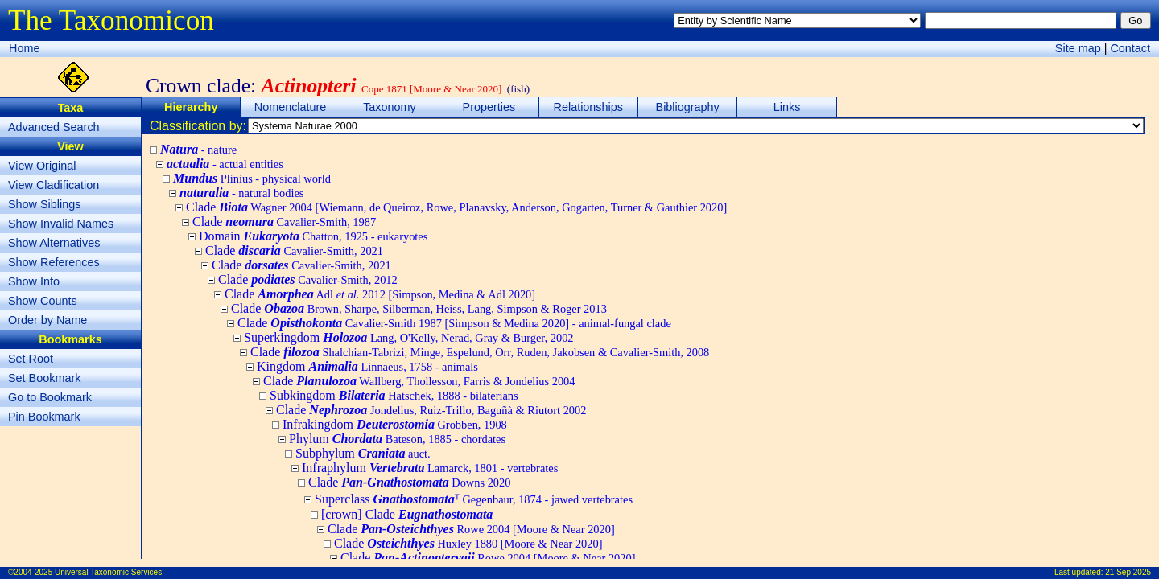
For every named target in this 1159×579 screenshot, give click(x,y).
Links (787, 107)
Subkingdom (394, 395)
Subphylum (363, 453)
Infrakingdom (395, 424)
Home (24, 48)
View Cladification (53, 185)
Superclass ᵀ (474, 499)
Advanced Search (54, 127)
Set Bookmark (44, 378)
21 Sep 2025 (1128, 572)
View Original (42, 165)
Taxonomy (389, 107)
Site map (1078, 48)
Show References (54, 262)
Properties (489, 107)
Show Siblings (44, 204)
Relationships (588, 107)
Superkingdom (409, 337)
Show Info (34, 281)
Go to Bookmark (50, 397)
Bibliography (688, 107)
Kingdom (367, 366)
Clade (456, 207)
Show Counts (42, 300)
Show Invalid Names (60, 223)
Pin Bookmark (44, 416)
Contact (1130, 48)
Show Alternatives (54, 242)
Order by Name (47, 320)
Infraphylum (430, 467)
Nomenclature (290, 107)
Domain (313, 236)
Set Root (30, 358)
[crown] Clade (407, 514)
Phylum (397, 439)
